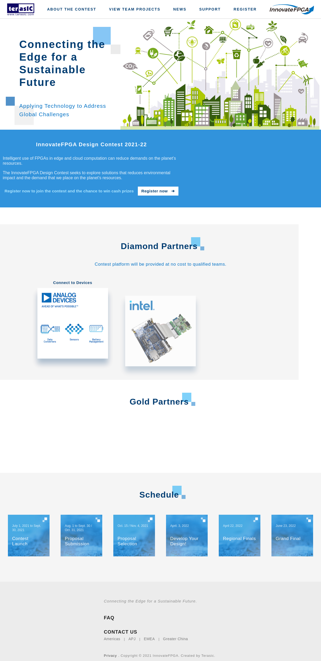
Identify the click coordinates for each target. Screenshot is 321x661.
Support (210, 9)
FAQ (109, 612)
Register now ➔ (158, 191)
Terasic (207, 650)
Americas (112, 633)
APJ (131, 633)
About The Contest (71, 9)
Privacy (110, 650)
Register (245, 9)
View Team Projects (134, 9)
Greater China (175, 633)
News (179, 9)
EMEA (149, 633)
